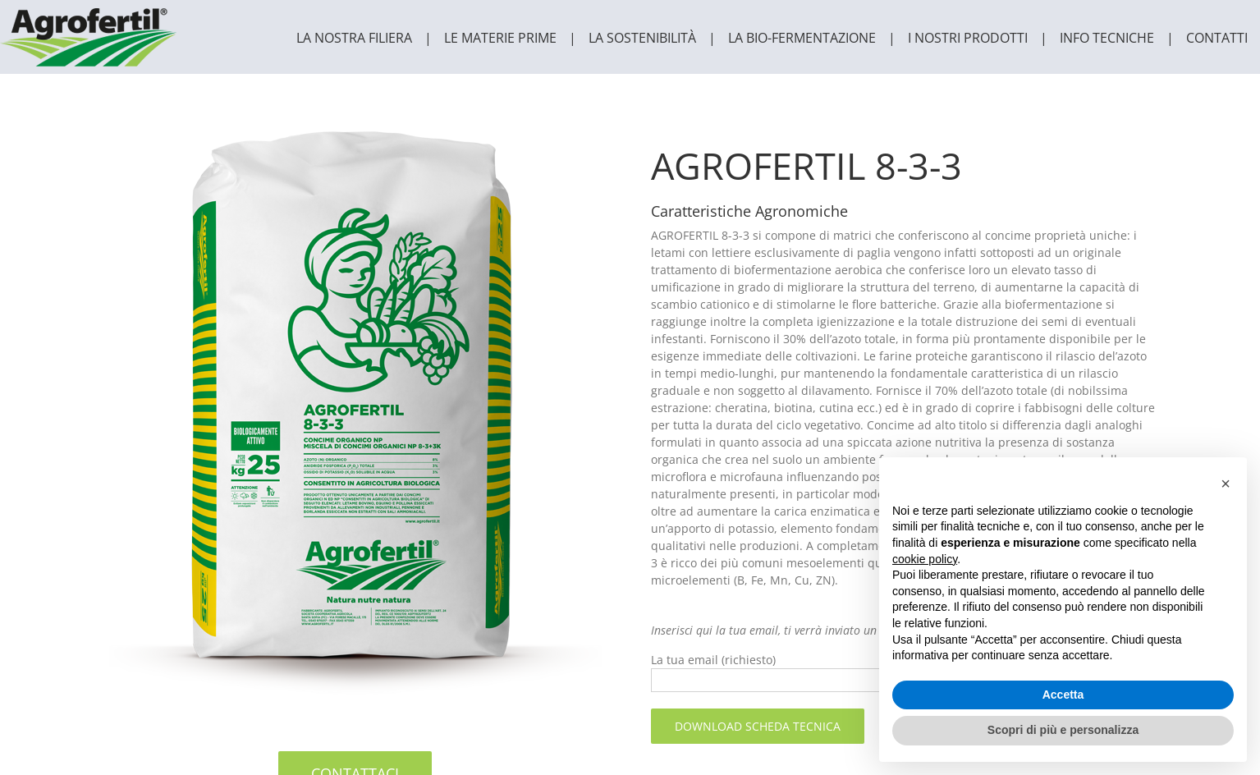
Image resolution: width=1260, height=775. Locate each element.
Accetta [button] (1063, 694)
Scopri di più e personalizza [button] (1063, 729)
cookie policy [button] (924, 559)
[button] (1225, 483)
